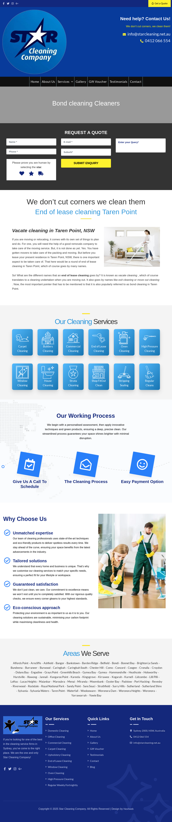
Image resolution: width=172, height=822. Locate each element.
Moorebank (97, 681)
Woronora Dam (107, 690)
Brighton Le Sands (147, 663)
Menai (71, 681)
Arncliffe (36, 663)
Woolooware (88, 690)
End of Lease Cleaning (60, 760)
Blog (92, 766)
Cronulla (144, 667)
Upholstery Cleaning (59, 754)
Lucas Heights (28, 681)
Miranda (82, 681)
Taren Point (58, 690)
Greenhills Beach (70, 672)
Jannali (43, 677)
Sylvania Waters (39, 690)
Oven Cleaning (56, 772)
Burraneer (31, 667)
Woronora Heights (129, 690)
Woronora (149, 690)
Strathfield (104, 686)
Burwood (45, 667)
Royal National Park (52, 686)
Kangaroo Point (59, 677)
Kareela (75, 677)
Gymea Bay (89, 672)
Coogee (132, 667)
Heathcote (135, 672)
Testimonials (118, 81)
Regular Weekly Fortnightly (63, 785)
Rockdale (33, 686)
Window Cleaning (57, 766)
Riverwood (19, 686)
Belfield (105, 663)
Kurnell (128, 677)
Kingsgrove (89, 677)
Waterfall (72, 690)
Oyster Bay (112, 681)
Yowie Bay (95, 695)
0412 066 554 (141, 736)
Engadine (36, 672)
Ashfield (48, 663)
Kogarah (117, 677)
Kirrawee (103, 677)
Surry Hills (119, 686)
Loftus (14, 681)
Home (35, 81)
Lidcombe (141, 677)
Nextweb (129, 808)
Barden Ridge (90, 663)
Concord (120, 667)
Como (109, 667)
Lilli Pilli (153, 677)
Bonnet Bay (128, 663)
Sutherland (133, 686)
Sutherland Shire (152, 686)
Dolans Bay (22, 672)
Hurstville (19, 677)
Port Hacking (142, 681)
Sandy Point (74, 686)
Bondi (115, 663)
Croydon (157, 667)
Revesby (157, 681)
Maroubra (59, 681)
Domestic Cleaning (58, 730)
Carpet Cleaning (57, 748)
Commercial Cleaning (59, 742)
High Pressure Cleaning (60, 778)
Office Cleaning (56, 736)
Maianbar (45, 681)
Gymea (102, 672)
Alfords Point (20, 663)
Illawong (32, 677)
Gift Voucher (98, 81)
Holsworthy (150, 672)
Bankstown (73, 663)
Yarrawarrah (79, 695)
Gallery (81, 81)
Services (65, 81)
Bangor (60, 663)
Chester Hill (96, 667)
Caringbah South (77, 667)
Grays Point (51, 672)
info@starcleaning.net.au (146, 742)
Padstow (127, 681)
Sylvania (23, 690)
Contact (135, 81)
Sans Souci (89, 686)
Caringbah (59, 667)
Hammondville (117, 672)
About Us (48, 81)
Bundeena (17, 667)
